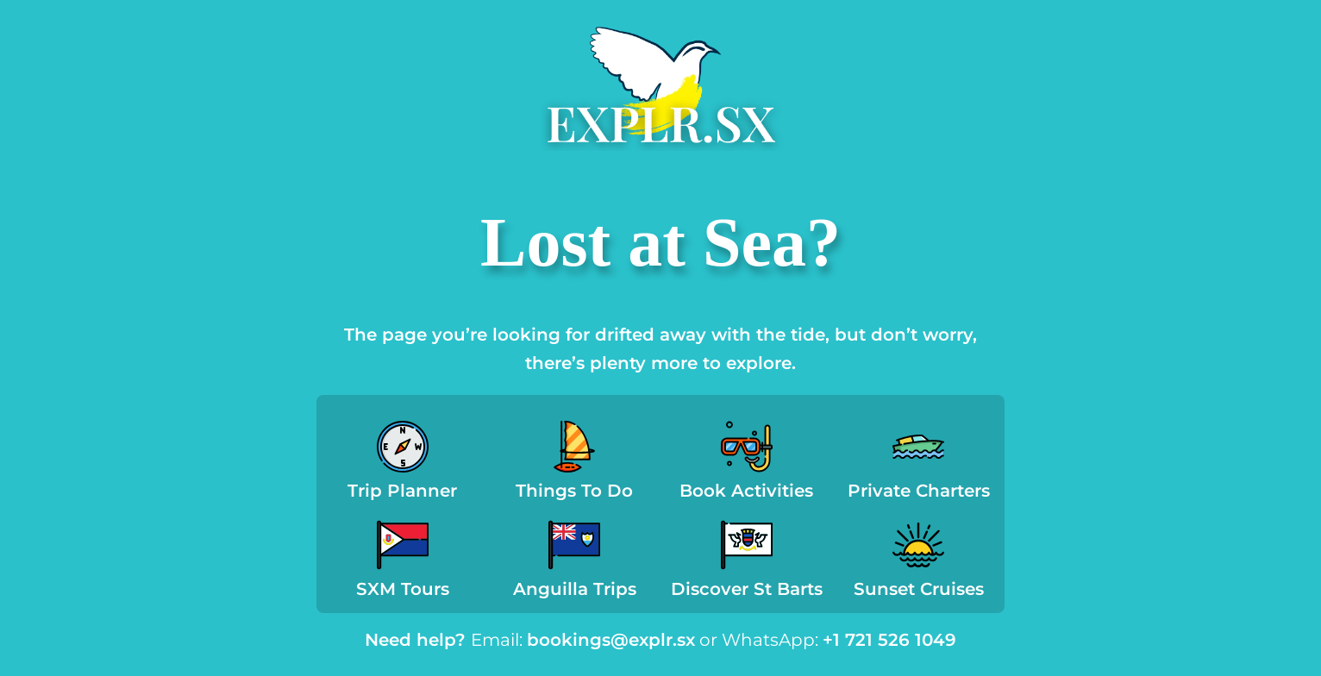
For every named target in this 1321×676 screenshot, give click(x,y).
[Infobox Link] (402, 465)
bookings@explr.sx (611, 639)
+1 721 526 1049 (889, 639)
